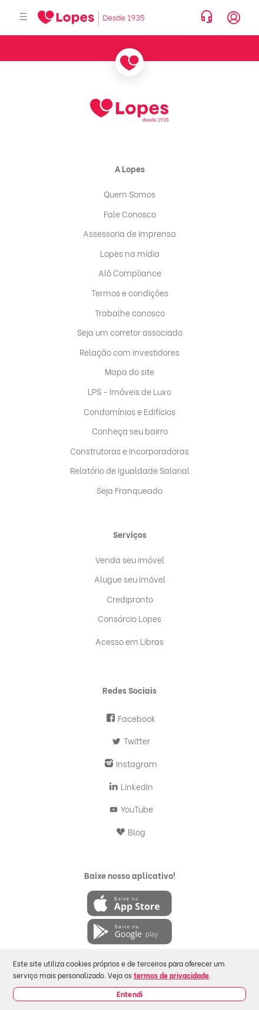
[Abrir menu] (23, 17)
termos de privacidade (171, 975)
